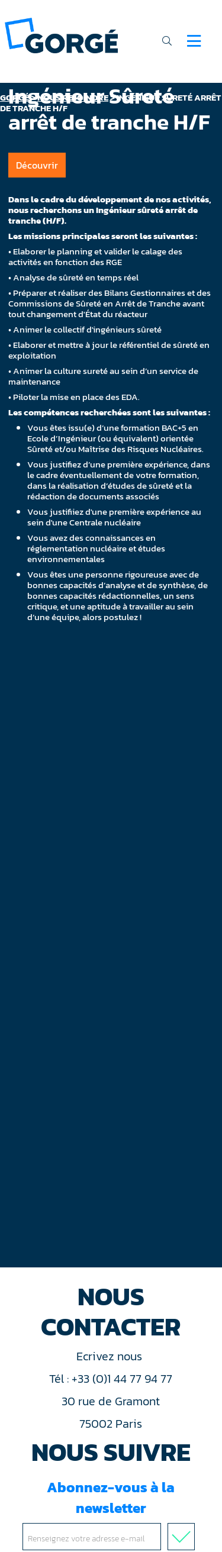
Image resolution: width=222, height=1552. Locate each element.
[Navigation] (193, 41)
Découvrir (37, 165)
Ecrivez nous (110, 1356)
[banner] (61, 34)
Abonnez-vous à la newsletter (110, 1513)
